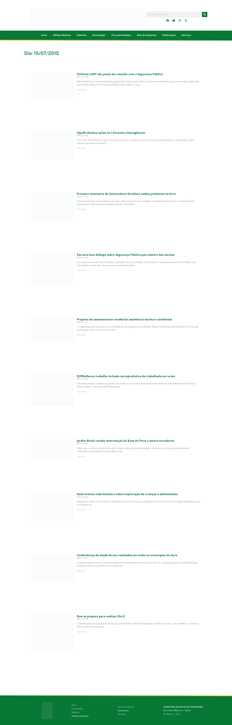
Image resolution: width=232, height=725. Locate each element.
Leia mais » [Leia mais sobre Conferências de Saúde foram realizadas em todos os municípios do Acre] (81, 571)
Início (44, 35)
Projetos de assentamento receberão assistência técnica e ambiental (124, 319)
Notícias (75, 712)
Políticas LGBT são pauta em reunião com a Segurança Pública (120, 74)
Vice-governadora (121, 35)
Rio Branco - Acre (171, 714)
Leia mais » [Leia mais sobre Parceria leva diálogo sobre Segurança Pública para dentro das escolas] (81, 270)
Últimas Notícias (62, 35)
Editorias (82, 35)
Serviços (186, 35)
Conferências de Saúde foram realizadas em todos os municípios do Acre (127, 555)
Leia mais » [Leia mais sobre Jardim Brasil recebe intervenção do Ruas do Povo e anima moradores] (81, 456)
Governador (98, 35)
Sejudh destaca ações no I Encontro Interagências (111, 133)
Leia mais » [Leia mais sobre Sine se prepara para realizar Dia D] (81, 632)
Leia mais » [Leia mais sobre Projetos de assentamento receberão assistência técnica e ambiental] (81, 335)
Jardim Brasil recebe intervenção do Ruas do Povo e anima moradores (125, 441)
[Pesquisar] (204, 14)
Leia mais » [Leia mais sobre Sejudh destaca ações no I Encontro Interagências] (81, 148)
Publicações (169, 35)
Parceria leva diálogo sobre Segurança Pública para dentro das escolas (125, 255)
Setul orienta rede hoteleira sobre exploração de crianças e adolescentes (127, 494)
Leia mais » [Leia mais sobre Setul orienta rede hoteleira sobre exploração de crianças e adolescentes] (81, 510)
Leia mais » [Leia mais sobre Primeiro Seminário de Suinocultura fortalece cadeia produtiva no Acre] (81, 209)
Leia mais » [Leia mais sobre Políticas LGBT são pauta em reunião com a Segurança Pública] (81, 90)
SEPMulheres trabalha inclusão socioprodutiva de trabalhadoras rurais (126, 376)
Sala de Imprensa (146, 35)
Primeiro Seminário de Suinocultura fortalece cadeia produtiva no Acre (126, 194)
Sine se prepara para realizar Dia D (101, 616)
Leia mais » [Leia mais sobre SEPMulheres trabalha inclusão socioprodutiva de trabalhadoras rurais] (81, 392)
